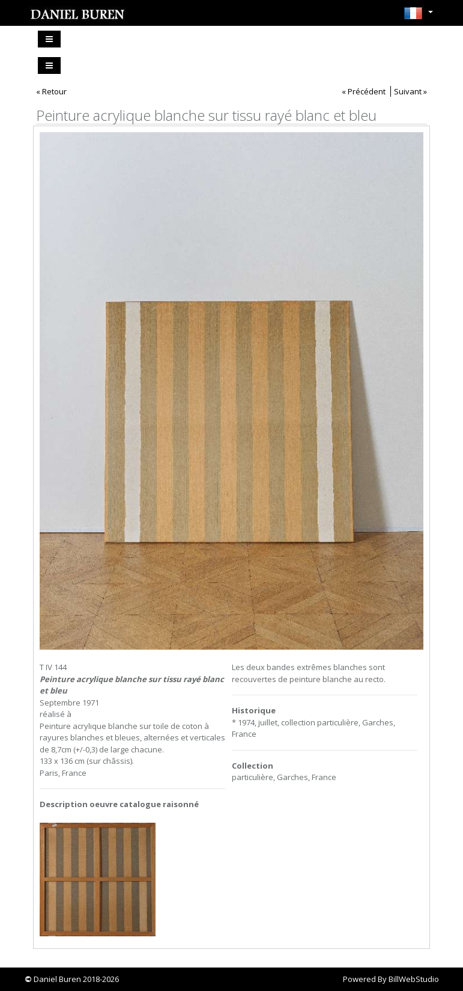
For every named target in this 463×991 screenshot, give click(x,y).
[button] (418, 17)
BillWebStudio (414, 979)
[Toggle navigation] (49, 39)
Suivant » (410, 91)
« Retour (51, 91)
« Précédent (364, 91)
